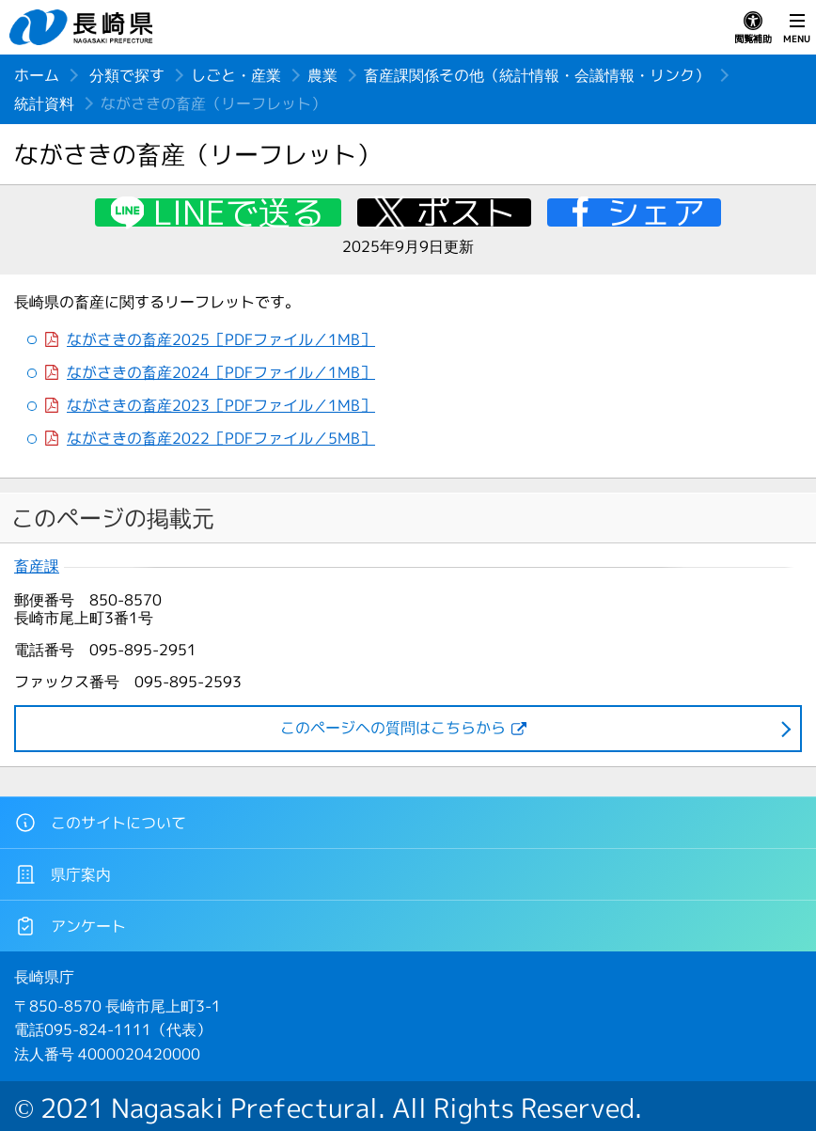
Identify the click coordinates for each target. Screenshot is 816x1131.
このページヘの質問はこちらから (393, 727)
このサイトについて (100, 822)
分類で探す (127, 75)
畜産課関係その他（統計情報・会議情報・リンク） (537, 75)
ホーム (36, 75)
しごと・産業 (236, 75)
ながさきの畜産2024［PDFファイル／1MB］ (221, 373)
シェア (655, 212)
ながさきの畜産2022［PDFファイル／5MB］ (221, 439)
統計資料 (44, 103)
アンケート (70, 926)
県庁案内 (62, 874)
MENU (796, 28)
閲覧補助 (753, 28)
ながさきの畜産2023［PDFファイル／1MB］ (221, 406)
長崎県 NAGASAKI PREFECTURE (83, 27)
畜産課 (36, 566)
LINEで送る (238, 212)
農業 (322, 75)
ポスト (465, 212)
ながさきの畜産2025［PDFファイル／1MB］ (221, 340)
